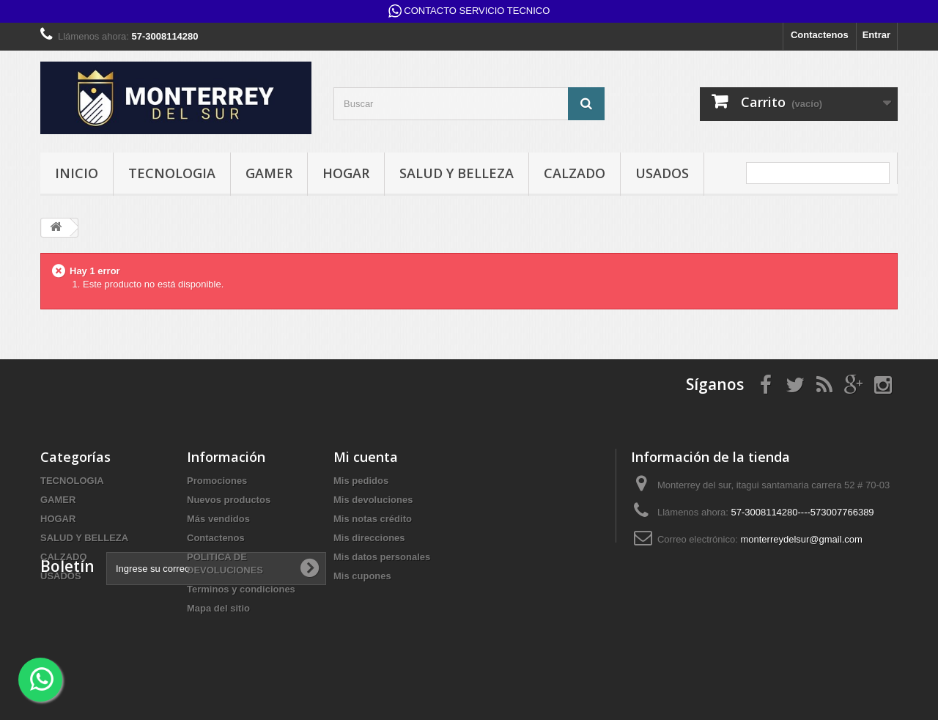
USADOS (662, 173)
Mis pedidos (360, 480)
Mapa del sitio (218, 608)
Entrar (876, 34)
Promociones (217, 480)
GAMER (268, 173)
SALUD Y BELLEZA (456, 173)
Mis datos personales (381, 556)
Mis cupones (362, 575)
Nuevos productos (228, 499)
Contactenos (820, 34)
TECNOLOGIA (171, 173)
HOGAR (345, 173)
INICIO (76, 173)
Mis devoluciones (373, 499)
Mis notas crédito (372, 518)
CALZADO (574, 173)
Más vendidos (218, 518)
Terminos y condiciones (241, 589)
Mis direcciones (369, 537)
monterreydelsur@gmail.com (801, 539)
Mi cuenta (365, 457)
